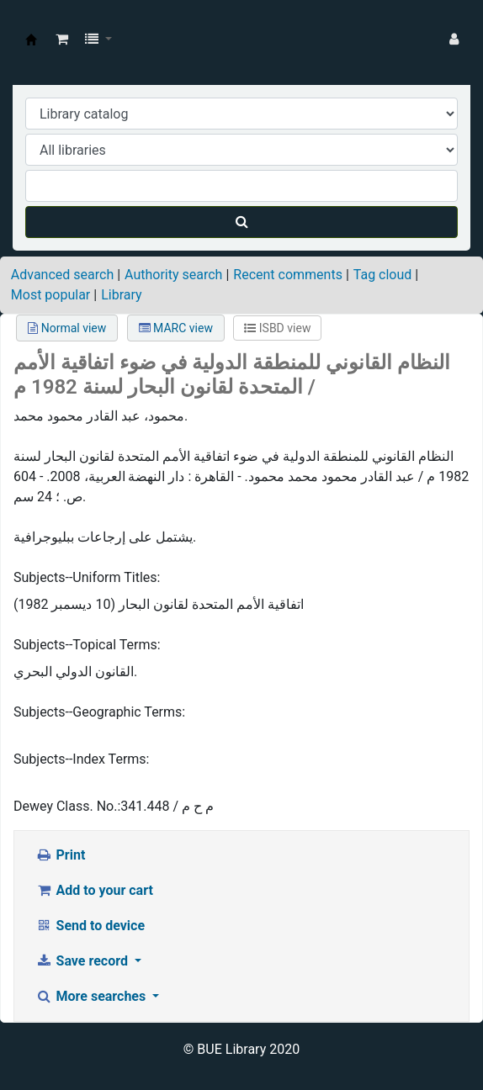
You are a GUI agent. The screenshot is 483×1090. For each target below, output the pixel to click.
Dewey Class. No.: (66, 806)
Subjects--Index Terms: (81, 759)
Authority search (173, 275)
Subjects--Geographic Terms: (99, 712)
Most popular (50, 295)
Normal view (67, 328)
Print (60, 855)
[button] (62, 39)
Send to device (90, 926)
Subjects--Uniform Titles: (86, 577)
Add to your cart (94, 890)
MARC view (176, 328)
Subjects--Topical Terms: (87, 645)
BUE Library (31, 40)
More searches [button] (92, 996)
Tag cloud (382, 275)
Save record (83, 961)
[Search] (241, 222)
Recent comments (287, 275)
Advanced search (62, 275)
